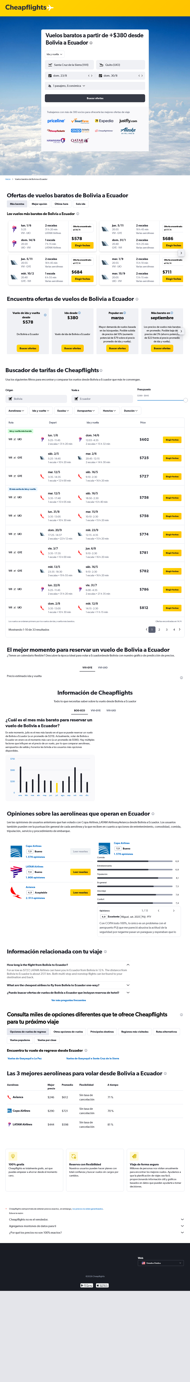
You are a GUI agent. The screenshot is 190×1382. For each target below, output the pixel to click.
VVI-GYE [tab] (87, 667)
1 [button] (152, 629)
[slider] (185, 400)
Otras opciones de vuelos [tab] (68, 1031)
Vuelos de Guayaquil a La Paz (25, 1058)
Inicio (8, 179)
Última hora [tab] (61, 203)
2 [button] (159, 629)
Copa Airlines (33, 846)
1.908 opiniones (35, 877)
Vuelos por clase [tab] (47, 1040)
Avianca (30, 887)
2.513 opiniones (35, 898)
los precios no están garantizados (87, 1209)
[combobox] (55, 54)
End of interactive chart (8, 793)
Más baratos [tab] (17, 203)
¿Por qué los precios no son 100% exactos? (97, 1232)
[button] (67, 75)
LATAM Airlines (34, 866)
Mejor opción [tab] (39, 203)
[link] (28, 348)
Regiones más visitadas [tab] (134, 1031)
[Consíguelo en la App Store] (102, 1285)
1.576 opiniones (35, 856)
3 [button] (166, 629)
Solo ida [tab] (80, 203)
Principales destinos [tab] (102, 1031)
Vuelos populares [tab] (20, 1040)
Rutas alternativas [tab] (166, 1031)
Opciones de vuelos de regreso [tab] (28, 1031)
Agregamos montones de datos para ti (97, 1226)
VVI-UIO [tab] (103, 667)
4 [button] (174, 629)
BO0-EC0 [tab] (79, 710)
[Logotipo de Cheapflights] (25, 8)
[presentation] (91, 43)
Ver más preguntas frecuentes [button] (68, 1000)
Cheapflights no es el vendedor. (97, 1219)
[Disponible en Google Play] (86, 1285)
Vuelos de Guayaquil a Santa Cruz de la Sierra (92, 1058)
